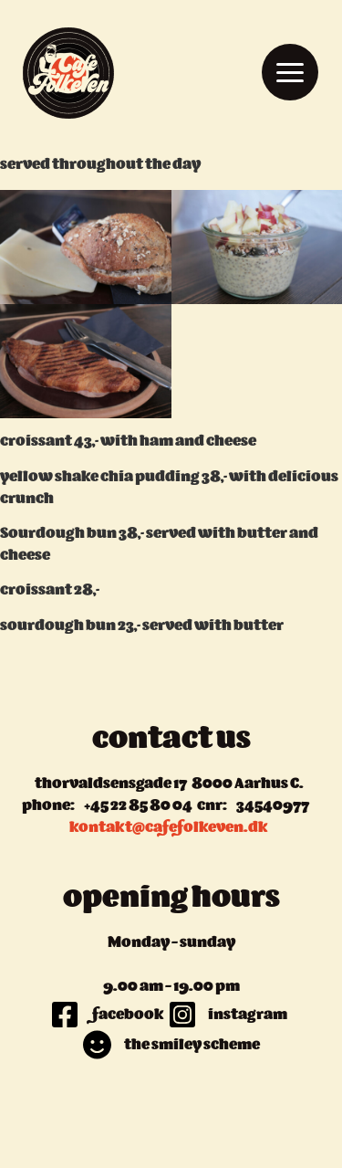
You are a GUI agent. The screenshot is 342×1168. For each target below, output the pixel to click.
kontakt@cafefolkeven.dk (168, 828)
